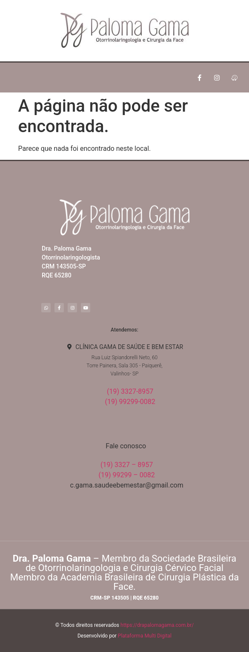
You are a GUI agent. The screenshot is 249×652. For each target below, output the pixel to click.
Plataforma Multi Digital (145, 636)
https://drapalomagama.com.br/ (157, 625)
